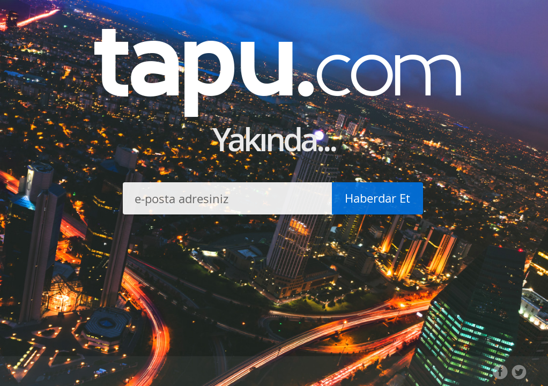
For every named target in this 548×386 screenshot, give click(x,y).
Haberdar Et (377, 198)
